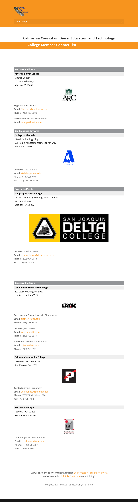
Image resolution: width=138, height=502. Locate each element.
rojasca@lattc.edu (30, 345)
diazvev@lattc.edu (30, 318)
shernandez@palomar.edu (35, 391)
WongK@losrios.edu (31, 122)
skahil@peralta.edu (31, 173)
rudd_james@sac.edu (33, 441)
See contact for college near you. (91, 472)
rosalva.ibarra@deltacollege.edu (37, 255)
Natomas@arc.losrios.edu (34, 109)
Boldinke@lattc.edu (71, 476)
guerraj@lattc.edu (30, 331)
